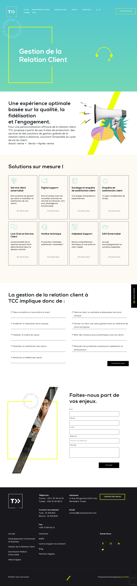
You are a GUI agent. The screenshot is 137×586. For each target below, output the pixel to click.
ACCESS (125, 576)
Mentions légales (47, 553)
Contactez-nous (125, 11)
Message (72, 444)
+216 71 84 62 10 (47, 527)
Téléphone (73, 435)
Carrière (27, 12)
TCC (99, 9)
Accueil (26, 9)
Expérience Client (60, 9)
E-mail (71, 426)
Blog (34, 12)
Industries (43, 533)
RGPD (41, 538)
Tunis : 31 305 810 (47, 512)
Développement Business (41, 9)
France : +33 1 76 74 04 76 (51, 498)
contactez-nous (112, 496)
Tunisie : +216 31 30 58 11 (50, 501)
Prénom (72, 417)
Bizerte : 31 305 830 (48, 515)
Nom (71, 408)
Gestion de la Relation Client (21, 546)
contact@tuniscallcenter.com (82, 512)
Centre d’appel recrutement (52, 543)
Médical (74, 9)
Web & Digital (87, 9)
